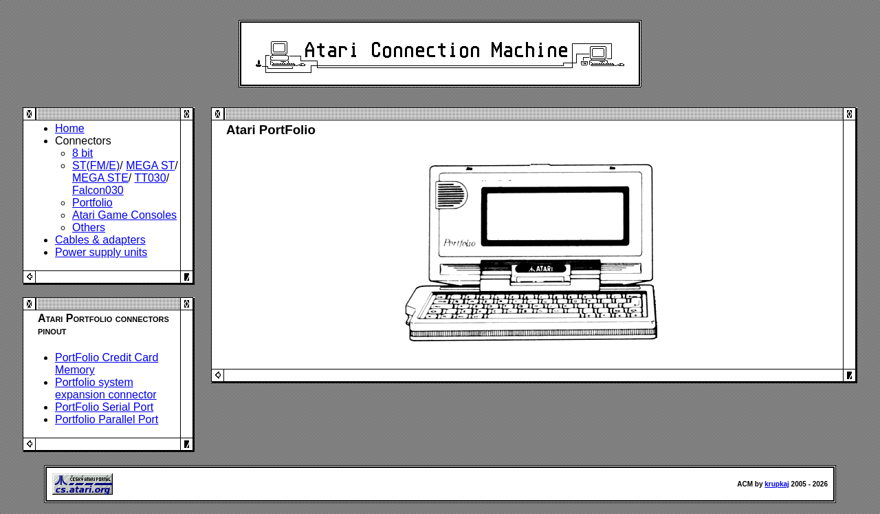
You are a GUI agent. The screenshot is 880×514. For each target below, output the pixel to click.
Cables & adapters (100, 240)
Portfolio (92, 202)
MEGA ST (150, 165)
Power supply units (101, 252)
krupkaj (776, 484)
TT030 (150, 178)
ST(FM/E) (96, 165)
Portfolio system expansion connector (106, 388)
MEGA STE (100, 178)
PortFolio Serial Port (104, 407)
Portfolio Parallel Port (106, 419)
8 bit (82, 153)
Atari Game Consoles (124, 215)
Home (70, 128)
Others (88, 227)
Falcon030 (98, 190)
